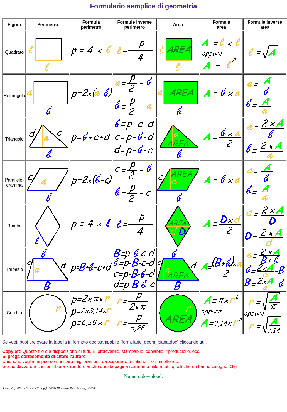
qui (202, 342)
